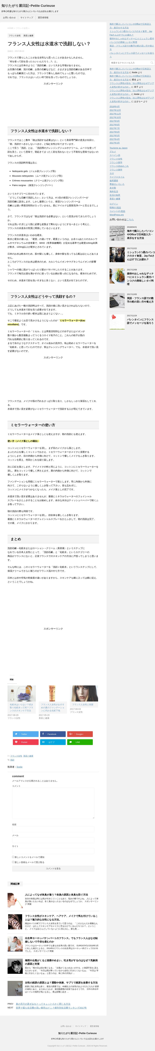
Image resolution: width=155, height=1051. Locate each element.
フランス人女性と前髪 (82, 704)
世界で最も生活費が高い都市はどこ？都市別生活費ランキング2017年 (51, 1007)
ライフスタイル (117, 177)
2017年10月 (115, 117)
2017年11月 (115, 114)
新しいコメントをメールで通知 (29, 857)
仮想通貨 (114, 180)
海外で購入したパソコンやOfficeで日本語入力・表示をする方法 (140, 234)
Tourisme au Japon (118, 148)
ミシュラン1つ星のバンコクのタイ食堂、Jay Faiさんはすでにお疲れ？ (141, 256)
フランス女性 (16, 756)
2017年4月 (115, 139)
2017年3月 (115, 143)
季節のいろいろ (117, 184)
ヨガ (112, 173)
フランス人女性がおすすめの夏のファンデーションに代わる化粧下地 (52, 707)
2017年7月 (115, 128)
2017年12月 (115, 110)
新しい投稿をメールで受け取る (29, 862)
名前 (14, 824)
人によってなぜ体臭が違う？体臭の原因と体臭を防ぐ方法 (56, 894)
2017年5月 (115, 135)
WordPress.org (117, 215)
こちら (130, 219)
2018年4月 (115, 106)
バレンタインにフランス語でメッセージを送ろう (140, 321)
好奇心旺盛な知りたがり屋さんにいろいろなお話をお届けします (77, 1039)
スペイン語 (115, 155)
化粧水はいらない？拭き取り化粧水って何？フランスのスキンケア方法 (21, 707)
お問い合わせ (9, 17)
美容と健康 (28, 756)
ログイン (114, 204)
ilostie (19, 767)
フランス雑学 (116, 169)
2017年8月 (115, 124)
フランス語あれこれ (119, 166)
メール (15, 835)
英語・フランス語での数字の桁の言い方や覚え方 (140, 300)
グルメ (113, 151)
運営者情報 (43, 17)
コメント (16, 786)
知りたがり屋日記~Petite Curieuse (28, 6)
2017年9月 (115, 121)
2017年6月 (115, 132)
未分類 (113, 188)
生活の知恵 (115, 195)
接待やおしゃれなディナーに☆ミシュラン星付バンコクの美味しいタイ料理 (140, 278)
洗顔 (12, 760)
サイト (15, 846)
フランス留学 (116, 162)
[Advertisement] (53, 104)
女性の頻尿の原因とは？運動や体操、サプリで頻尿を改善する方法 (61, 982)
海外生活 (114, 191)
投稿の (115, 207)
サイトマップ (26, 17)
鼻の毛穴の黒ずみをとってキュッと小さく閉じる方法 (43, 1004)
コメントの (117, 211)
